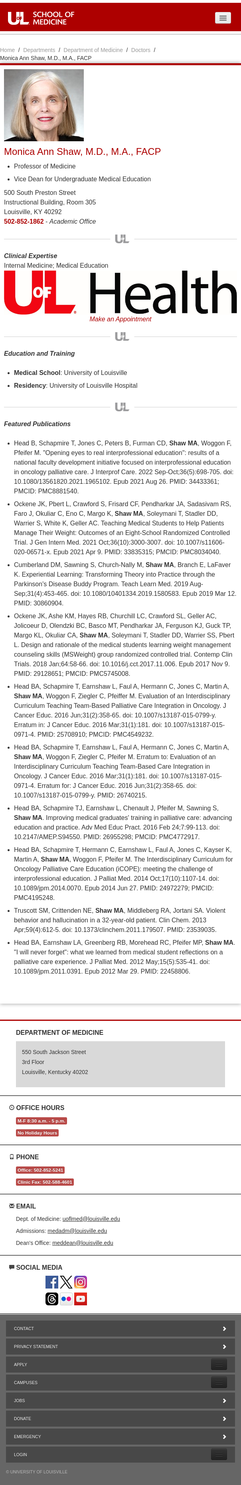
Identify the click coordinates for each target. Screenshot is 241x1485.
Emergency (120, 1436)
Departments (39, 50)
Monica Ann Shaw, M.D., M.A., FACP (82, 151)
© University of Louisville (36, 1471)
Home (7, 50)
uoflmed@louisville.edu (91, 1219)
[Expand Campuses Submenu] (219, 1382)
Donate (120, 1418)
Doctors (140, 50)
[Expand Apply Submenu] (219, 1364)
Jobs (120, 1400)
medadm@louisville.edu (77, 1231)
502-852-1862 (24, 221)
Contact (120, 1328)
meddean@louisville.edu (82, 1243)
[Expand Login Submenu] (219, 1454)
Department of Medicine (93, 50)
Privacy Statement (120, 1346)
